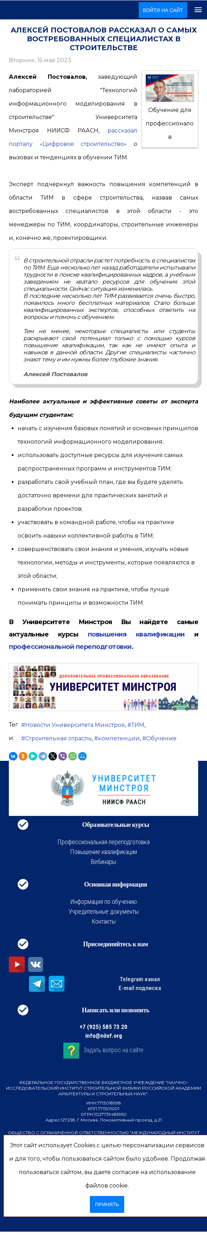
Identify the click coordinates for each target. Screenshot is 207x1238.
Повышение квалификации (103, 851)
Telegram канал (140, 979)
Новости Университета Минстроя (75, 725)
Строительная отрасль (58, 738)
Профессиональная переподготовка (103, 842)
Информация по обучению (103, 901)
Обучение (161, 738)
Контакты (104, 921)
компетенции (119, 738)
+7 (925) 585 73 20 (103, 1026)
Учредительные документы (104, 911)
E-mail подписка (140, 987)
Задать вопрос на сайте (114, 1050)
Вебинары (103, 861)
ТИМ (137, 725)
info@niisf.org (103, 1035)
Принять (107, 1204)
